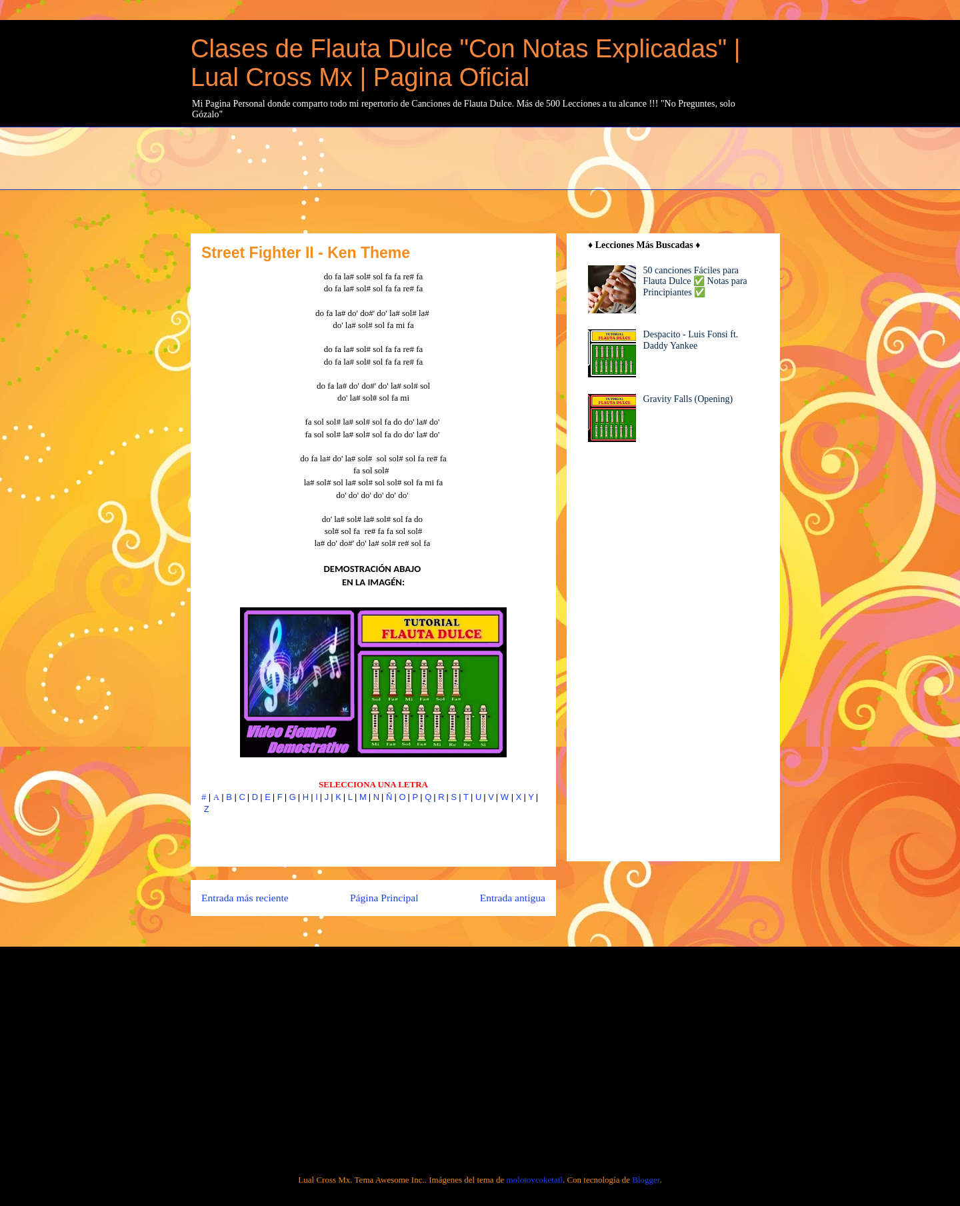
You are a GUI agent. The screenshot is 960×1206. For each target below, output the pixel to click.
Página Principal (384, 897)
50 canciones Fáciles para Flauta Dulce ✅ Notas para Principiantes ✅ (695, 281)
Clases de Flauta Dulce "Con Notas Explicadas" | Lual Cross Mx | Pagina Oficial (466, 63)
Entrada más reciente (245, 897)
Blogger (645, 1180)
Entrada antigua (512, 897)
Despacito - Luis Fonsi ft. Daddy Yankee (691, 340)
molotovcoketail (534, 1180)
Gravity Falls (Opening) (688, 399)
